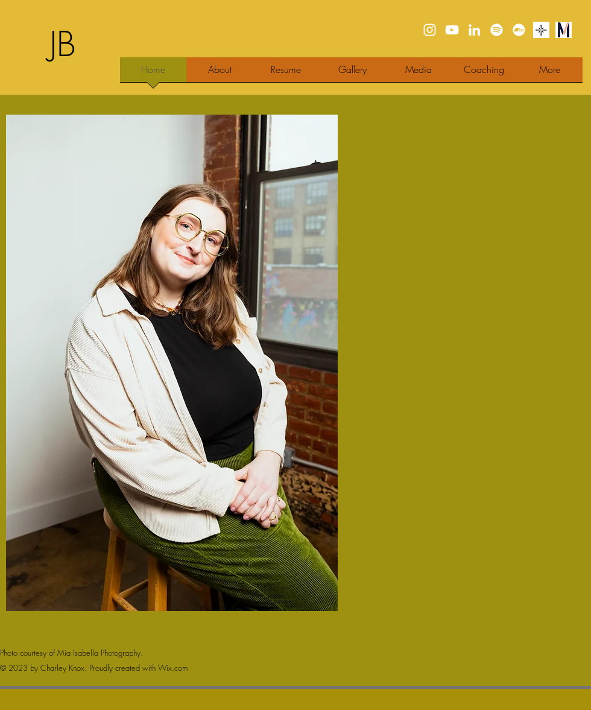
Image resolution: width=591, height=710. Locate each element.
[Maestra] (563, 30)
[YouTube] (452, 30)
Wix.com (173, 667)
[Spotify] (496, 30)
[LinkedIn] (474, 30)
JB (62, 44)
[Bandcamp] (519, 30)
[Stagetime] (541, 30)
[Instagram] (430, 30)
